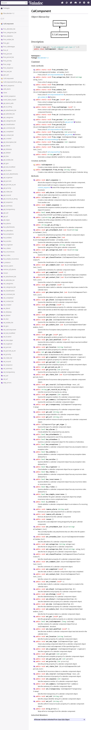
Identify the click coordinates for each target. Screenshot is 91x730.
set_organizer (7, 344)
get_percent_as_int (9, 185)
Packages (6, 8)
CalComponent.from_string (12, 82)
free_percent (7, 54)
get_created (7, 139)
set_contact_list (8, 301)
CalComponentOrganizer (68, 357)
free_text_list (7, 71)
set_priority (7, 354)
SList (36, 72)
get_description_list (9, 142)
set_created (7, 305)
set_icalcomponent (9, 330)
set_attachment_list (9, 277)
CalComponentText (77, 147)
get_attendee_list (9, 114)
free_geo (6, 43)
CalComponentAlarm (63, 192)
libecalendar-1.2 (8, 13)
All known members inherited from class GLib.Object (51, 720)
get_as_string (7, 107)
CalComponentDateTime (73, 85)
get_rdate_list (7, 192)
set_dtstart (6, 315)
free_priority (7, 61)
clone (5, 93)
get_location (7, 170)
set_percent (7, 347)
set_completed (8, 298)
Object (60, 49)
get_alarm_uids (8, 103)
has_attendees (8, 231)
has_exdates (7, 238)
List (43, 217)
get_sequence (8, 202)
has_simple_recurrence (11, 259)
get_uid (5, 213)
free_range (7, 64)
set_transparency (9, 372)
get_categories (8, 117)
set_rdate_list (7, 358)
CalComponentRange (70, 137)
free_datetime (8, 36)
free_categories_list (9, 32)
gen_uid (6, 75)
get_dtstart (7, 153)
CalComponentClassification (74, 257)
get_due (6, 156)
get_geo (6, 163)
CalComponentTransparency (71, 404)
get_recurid (7, 195)
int (65, 119)
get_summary (7, 206)
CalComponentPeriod (46, 127)
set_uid (5, 376)
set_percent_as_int (9, 351)
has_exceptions (8, 234)
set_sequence (7, 365)
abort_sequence (8, 86)
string (78, 77)
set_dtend (6, 308)
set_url (5, 379)
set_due (6, 319)
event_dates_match (9, 100)
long (64, 621)
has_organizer (8, 245)
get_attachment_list (9, 110)
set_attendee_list (8, 280)
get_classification (9, 124)
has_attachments (9, 227)
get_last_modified (9, 167)
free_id (5, 50)
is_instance (7, 262)
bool (43, 212)
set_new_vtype (8, 340)
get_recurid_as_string (10, 199)
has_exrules (7, 241)
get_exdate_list (8, 160)
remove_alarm (8, 266)
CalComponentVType (48, 424)
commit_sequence (9, 96)
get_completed (8, 132)
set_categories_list (9, 287)
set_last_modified (9, 333)
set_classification (9, 291)
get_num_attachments (10, 174)
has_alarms (7, 223)
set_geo (6, 326)
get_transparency (9, 209)
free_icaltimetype (9, 47)
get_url (5, 216)
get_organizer (8, 178)
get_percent (7, 181)
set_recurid (7, 361)
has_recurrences (8, 252)
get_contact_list (8, 135)
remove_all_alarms (9, 269)
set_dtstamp (7, 312)
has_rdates (7, 248)
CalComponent (8, 78)
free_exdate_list (8, 39)
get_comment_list (9, 128)
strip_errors (7, 383)
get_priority (7, 188)
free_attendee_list (9, 29)
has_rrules (6, 255)
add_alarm (7, 89)
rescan (5, 273)
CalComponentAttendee (47, 72)
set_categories (8, 284)
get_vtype (6, 220)
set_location (7, 337)
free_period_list (8, 57)
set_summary (7, 368)
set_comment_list (9, 294)
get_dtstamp (7, 149)
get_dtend (6, 146)
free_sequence (8, 68)
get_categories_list (9, 121)
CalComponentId (65, 114)
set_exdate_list (8, 323)
